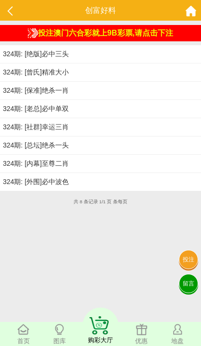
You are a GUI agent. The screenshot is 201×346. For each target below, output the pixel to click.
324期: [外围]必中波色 (36, 181)
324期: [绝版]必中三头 (36, 54)
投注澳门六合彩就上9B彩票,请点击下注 (100, 33)
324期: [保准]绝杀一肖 (36, 90)
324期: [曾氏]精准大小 (36, 72)
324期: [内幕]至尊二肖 (36, 163)
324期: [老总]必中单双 (36, 108)
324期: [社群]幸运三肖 (36, 127)
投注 (188, 259)
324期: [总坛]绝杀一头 (36, 145)
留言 (188, 283)
